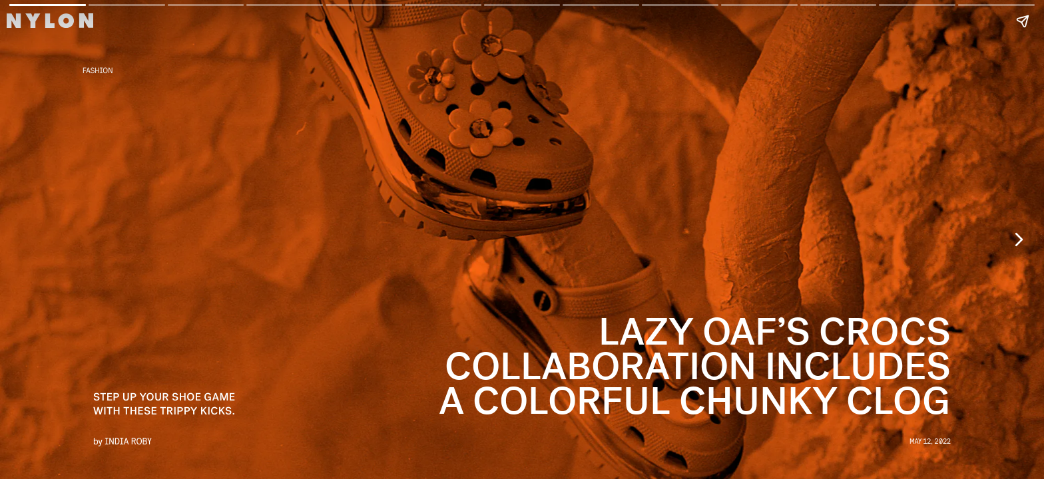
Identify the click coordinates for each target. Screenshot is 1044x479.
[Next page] (1018, 239)
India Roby (128, 440)
